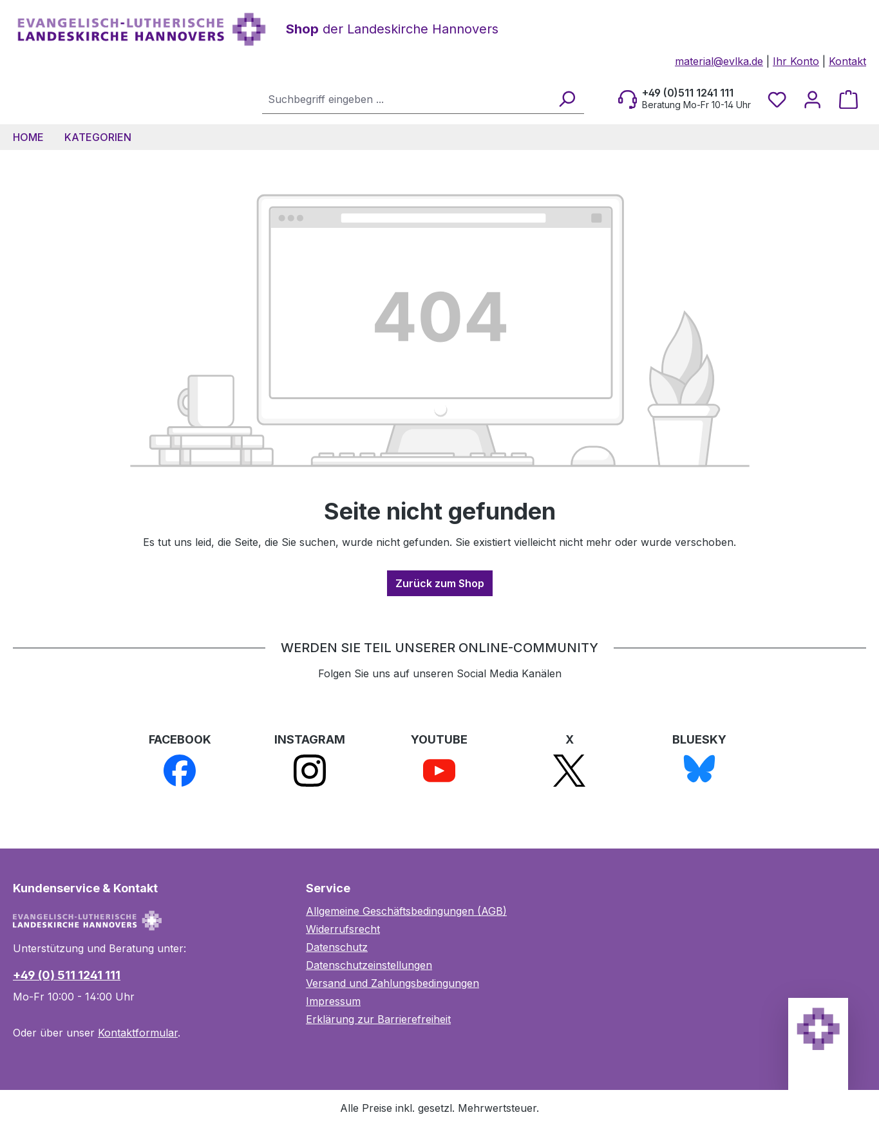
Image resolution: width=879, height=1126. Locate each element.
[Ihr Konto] (812, 99)
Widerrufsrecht (343, 929)
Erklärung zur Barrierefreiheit (378, 1019)
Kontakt (847, 61)
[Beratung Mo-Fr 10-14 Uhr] (684, 99)
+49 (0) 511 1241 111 (66, 975)
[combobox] (406, 98)
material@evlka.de (719, 61)
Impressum (333, 1001)
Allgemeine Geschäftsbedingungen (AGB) (406, 911)
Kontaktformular (138, 1032)
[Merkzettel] (777, 99)
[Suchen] (566, 98)
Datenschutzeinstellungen (369, 965)
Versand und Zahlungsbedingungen (392, 983)
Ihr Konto (796, 61)
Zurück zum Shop (439, 583)
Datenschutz (337, 947)
